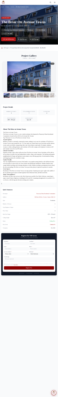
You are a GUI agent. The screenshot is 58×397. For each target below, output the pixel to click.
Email (5, 246)
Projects (7, 6)
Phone (30, 246)
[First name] (16, 243)
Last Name (31, 241)
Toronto (12, 6)
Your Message (6, 256)
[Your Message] (29, 260)
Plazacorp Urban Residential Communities (45, 193)
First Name (6, 241)
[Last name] (41, 243)
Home (2, 6)
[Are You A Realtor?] (16, 254)
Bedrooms (31, 251)
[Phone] (41, 248)
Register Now (29, 267)
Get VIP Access (8, 39)
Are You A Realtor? (8, 251)
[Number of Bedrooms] (41, 254)
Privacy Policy (16, 264)
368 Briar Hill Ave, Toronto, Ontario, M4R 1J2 (45, 197)
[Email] (16, 248)
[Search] (50, 2)
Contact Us (52, 224)
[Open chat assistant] (53, 392)
